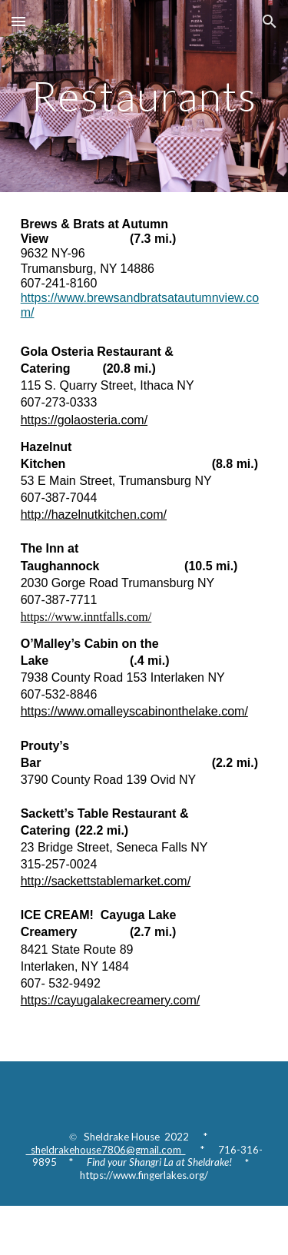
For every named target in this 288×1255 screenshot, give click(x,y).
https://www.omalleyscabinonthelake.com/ (134, 711)
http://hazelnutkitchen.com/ (94, 514)
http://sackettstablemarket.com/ (105, 881)
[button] (18, 21)
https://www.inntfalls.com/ (86, 616)
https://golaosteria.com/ (84, 420)
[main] (144, 95)
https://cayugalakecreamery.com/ (110, 1000)
